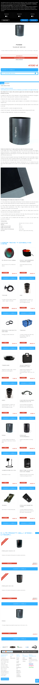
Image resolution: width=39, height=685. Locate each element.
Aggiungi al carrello (9, 278)
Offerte (24, 661)
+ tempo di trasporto (19, 59)
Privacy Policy (17, 658)
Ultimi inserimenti (25, 658)
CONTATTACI (4, 678)
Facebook (31, 664)
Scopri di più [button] (5, 20)
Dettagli (2, 83)
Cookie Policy (17, 662)
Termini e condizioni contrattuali (18, 675)
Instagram (31, 665)
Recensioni (7, 83)
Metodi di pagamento (18, 671)
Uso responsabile (12, 657)
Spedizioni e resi (18, 668)
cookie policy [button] (24, 5)
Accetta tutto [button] (33, 20)
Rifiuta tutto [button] (24, 20)
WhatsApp (31, 667)
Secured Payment (30, 651)
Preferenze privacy (18, 665)
